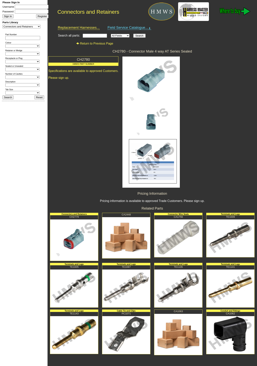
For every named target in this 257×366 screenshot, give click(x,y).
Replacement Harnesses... (79, 28)
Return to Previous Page (94, 43)
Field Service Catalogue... (129, 28)
